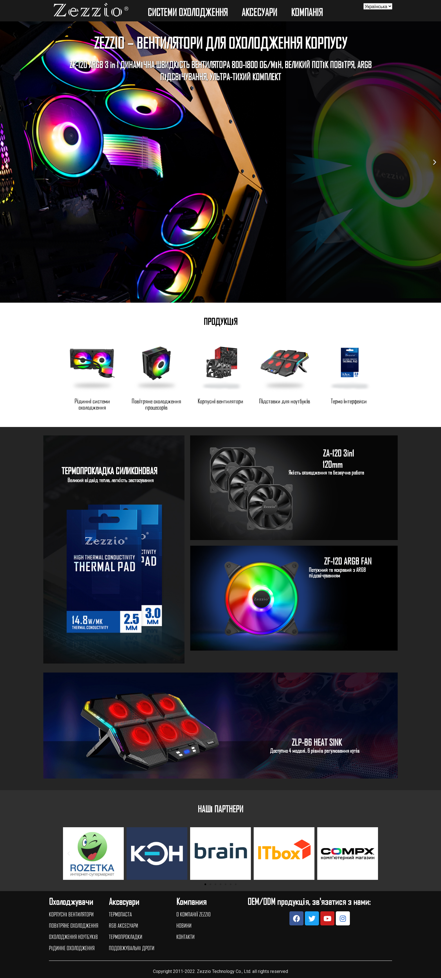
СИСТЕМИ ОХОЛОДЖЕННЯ (189, 12)
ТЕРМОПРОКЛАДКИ (125, 936)
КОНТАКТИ (185, 936)
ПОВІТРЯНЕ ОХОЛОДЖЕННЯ (73, 925)
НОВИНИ (184, 925)
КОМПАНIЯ (308, 12)
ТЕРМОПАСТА (120, 914)
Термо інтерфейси (349, 400)
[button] (215, 298)
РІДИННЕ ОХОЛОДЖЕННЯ (71, 948)
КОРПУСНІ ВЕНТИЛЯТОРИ (71, 914)
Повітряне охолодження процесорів (156, 404)
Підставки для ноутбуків (284, 400)
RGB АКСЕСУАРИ (123, 925)
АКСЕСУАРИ (261, 12)
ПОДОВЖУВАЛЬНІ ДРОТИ (131, 948)
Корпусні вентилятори (221, 400)
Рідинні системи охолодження (92, 404)
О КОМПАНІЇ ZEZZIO (193, 914)
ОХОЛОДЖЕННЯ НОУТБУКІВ (73, 936)
